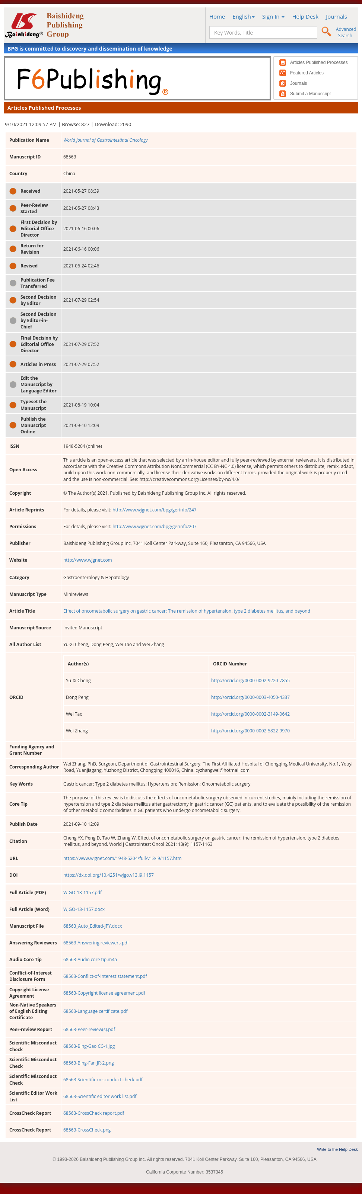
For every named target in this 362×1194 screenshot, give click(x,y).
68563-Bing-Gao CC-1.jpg (89, 1046)
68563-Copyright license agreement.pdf (104, 993)
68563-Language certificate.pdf (95, 1011)
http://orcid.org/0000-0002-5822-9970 (250, 731)
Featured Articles (307, 73)
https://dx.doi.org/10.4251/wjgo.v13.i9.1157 (108, 875)
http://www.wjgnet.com (87, 560)
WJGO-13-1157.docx (84, 909)
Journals (336, 16)
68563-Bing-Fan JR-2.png (88, 1063)
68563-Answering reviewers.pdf (96, 943)
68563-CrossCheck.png (87, 1130)
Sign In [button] (273, 16)
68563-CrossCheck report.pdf (93, 1113)
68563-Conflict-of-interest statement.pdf (105, 976)
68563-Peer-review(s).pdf (89, 1029)
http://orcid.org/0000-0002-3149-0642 (250, 714)
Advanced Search (346, 32)
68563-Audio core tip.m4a (90, 959)
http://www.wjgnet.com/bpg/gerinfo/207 (154, 526)
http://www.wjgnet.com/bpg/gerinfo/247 (154, 510)
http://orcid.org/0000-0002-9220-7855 (250, 680)
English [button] (243, 16)
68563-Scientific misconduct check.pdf (103, 1079)
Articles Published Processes (319, 62)
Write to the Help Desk (337, 1149)
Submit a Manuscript (310, 93)
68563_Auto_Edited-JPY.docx (92, 926)
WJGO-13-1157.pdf (82, 892)
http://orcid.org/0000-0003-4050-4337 (250, 697)
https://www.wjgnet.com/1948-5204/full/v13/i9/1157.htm (122, 858)
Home (217, 16)
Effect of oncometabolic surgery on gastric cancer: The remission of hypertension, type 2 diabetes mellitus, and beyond (186, 611)
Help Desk (305, 16)
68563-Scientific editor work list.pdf (99, 1096)
